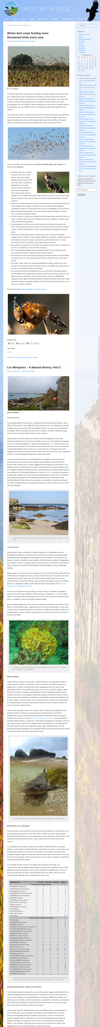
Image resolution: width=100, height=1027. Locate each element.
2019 (80, 119)
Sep (88, 87)
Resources (54, 19)
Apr (92, 78)
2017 (80, 132)
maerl (56, 594)
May (95, 85)
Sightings (82, 50)
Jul (86, 94)
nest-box (82, 48)
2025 (80, 78)
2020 (80, 112)
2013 (80, 159)
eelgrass (49, 472)
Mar (90, 92)
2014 (80, 153)
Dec (80, 89)
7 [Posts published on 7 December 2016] (84, 62)
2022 (80, 98)
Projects (32, 19)
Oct (91, 80)
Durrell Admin (31, 41)
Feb (87, 85)
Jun (80, 80)
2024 (80, 85)
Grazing (81, 46)
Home (7, 19)
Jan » (83, 70)
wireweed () (41, 718)
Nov (80, 103)
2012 (80, 166)
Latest (15, 19)
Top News (82, 52)
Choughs (82, 41)
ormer (52, 444)
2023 (80, 92)
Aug (88, 94)
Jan (84, 92)
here (64, 164)
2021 (80, 105)
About (23, 19)
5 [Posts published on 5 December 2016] (78, 62)
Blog (24, 357)
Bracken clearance (32, 357)
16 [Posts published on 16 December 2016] (90, 64)
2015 (80, 146)
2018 (80, 126)
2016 (80, 139)
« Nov (79, 70)
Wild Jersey (42, 19)
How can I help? (83, 19)
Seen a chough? (67, 19)
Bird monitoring (17, 357)
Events (81, 43)
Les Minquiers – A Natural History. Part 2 (34, 367)
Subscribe (81, 195)
